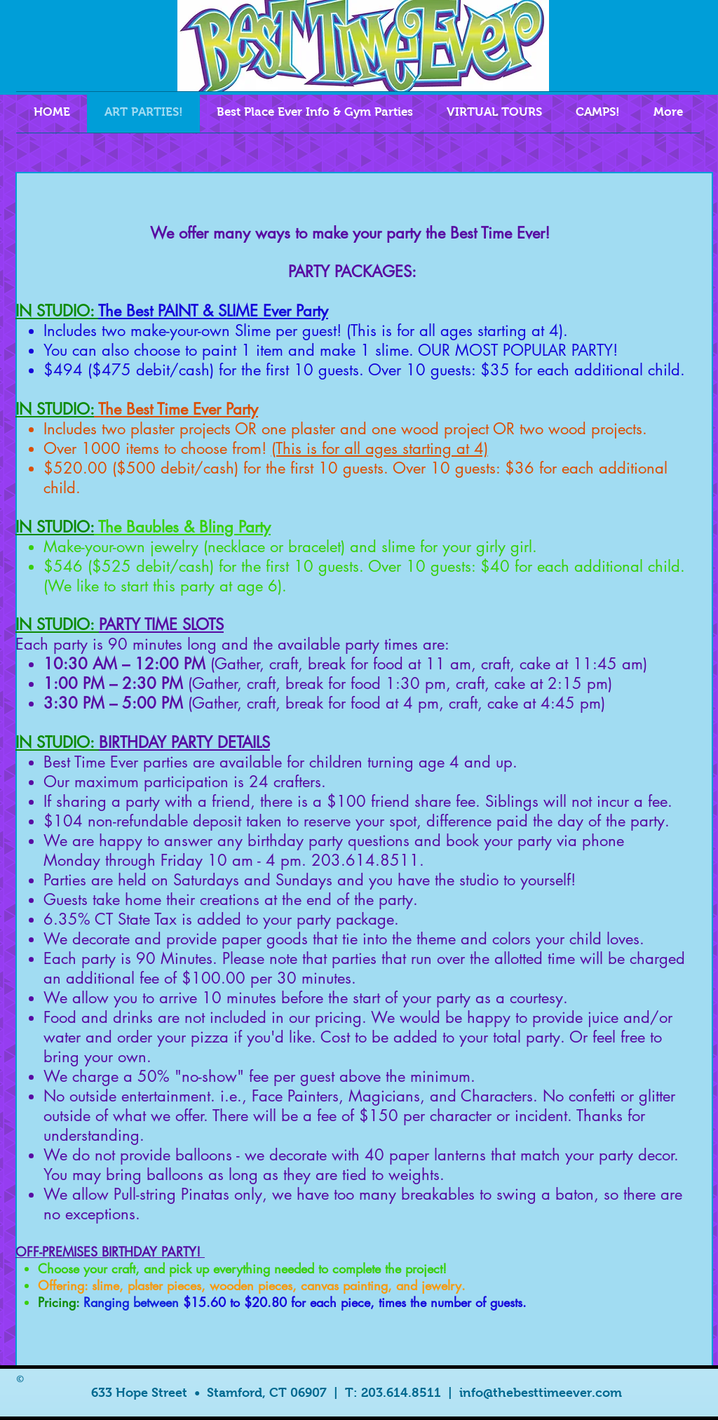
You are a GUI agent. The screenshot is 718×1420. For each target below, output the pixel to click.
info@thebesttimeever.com (540, 1393)
